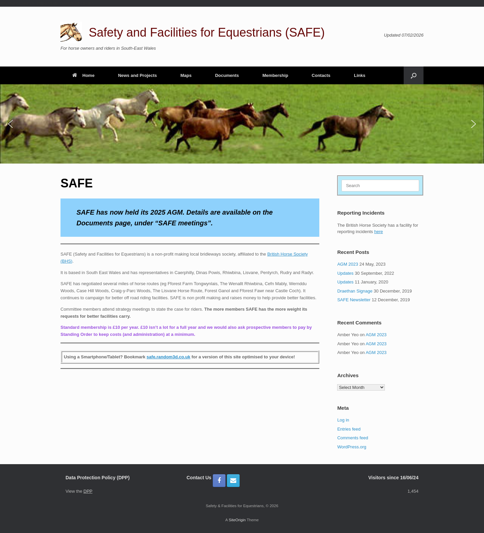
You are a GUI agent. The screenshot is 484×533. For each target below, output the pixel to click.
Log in (343, 420)
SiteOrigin (237, 520)
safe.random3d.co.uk (168, 356)
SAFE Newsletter (353, 299)
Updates (345, 273)
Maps (186, 75)
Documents (227, 75)
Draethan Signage (354, 291)
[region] (242, 124)
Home (83, 75)
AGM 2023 (347, 264)
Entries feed (348, 429)
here (378, 231)
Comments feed (352, 437)
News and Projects (137, 75)
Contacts (321, 75)
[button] (414, 75)
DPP (87, 491)
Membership (275, 75)
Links (359, 75)
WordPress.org (351, 446)
